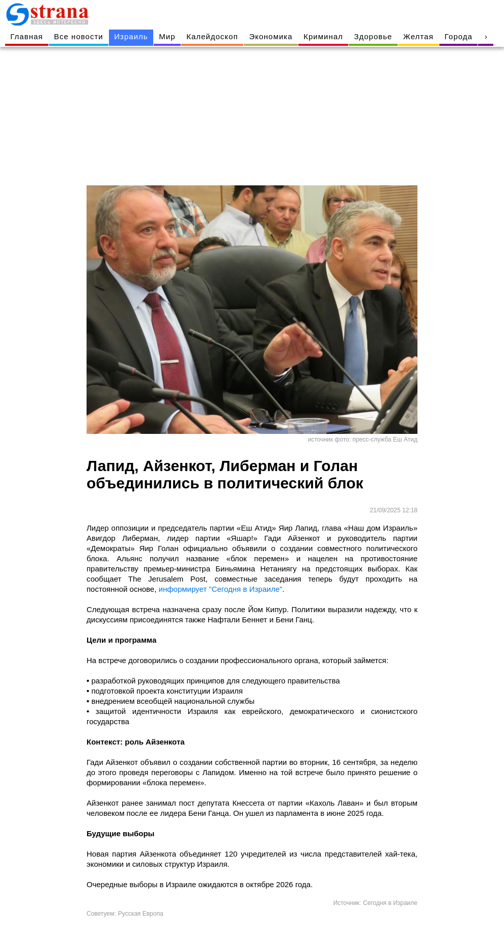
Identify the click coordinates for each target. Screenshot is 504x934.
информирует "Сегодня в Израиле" (221, 589)
